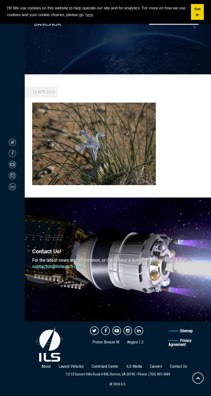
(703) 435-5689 (159, 374)
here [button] (89, 15)
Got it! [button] (197, 12)
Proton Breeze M (105, 342)
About (46, 366)
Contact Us (178, 366)
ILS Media (134, 366)
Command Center (105, 366)
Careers (156, 366)
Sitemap (186, 331)
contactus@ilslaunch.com (57, 266)
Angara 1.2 (135, 342)
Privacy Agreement (179, 342)
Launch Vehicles (71, 366)
